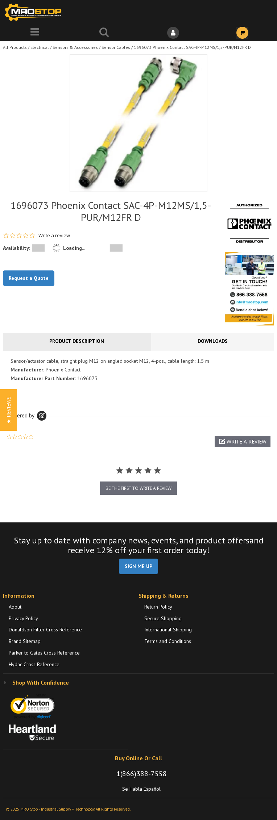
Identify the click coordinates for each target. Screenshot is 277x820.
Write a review (54, 235)
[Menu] (34, 32)
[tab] (138, 371)
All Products (15, 47)
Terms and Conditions (167, 641)
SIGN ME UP (138, 566)
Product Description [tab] (76, 341)
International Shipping (168, 629)
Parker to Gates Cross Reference (44, 652)
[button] (242, 441)
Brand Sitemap (25, 641)
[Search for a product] (103, 32)
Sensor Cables (116, 47)
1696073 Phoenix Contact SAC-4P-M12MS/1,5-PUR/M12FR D (192, 47)
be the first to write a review (138, 488)
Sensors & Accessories (75, 47)
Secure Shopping (163, 618)
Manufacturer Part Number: (43, 378)
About (15, 607)
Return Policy (158, 607)
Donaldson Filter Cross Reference (45, 629)
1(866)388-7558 (141, 773)
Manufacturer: (27, 369)
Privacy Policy (23, 618)
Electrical (39, 47)
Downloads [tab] (213, 341)
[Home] (35, 12)
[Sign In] (173, 32)
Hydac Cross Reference (34, 664)
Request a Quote (29, 278)
